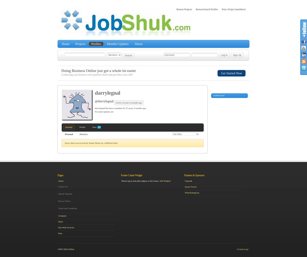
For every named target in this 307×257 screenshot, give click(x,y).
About (138, 44)
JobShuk (71, 249)
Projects (80, 44)
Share (60, 221)
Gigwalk (188, 181)
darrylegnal (107, 93)
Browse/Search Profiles (207, 9)
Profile (82, 127)
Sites (96, 127)
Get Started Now (231, 73)
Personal (69, 134)
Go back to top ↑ (243, 249)
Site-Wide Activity (66, 227)
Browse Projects (184, 9)
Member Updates (118, 44)
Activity (68, 127)
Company (62, 216)
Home (66, 44)
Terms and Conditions (67, 208)
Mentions (84, 134)
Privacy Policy (64, 201)
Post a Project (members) (234, 9)
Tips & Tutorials (65, 194)
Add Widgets (165, 181)
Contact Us (63, 186)
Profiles (96, 44)
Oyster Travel (191, 187)
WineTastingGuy (192, 192)
